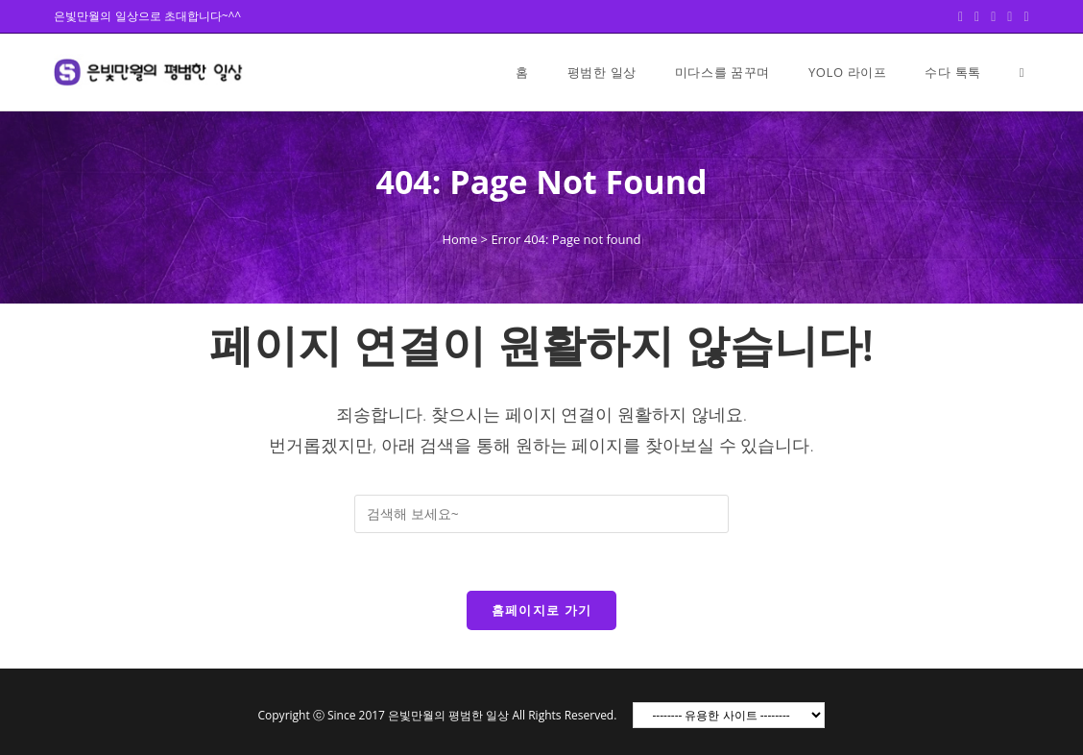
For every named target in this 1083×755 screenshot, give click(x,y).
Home (459, 239)
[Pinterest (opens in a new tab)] (993, 16)
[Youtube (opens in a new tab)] (1023, 16)
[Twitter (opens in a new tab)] (960, 16)
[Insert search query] (541, 514)
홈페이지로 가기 (542, 610)
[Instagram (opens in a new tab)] (1009, 16)
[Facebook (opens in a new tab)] (977, 16)
